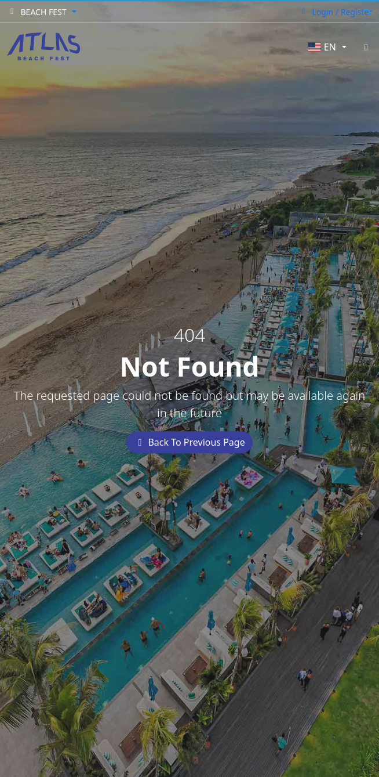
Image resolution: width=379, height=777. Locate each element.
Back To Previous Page (189, 442)
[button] (41, 12)
